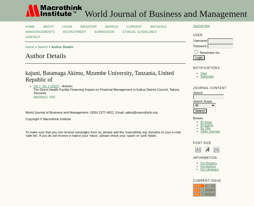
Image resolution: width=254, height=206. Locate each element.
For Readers (208, 163)
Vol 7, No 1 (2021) (46, 86)
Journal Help (201, 25)
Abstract (41, 96)
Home (30, 26)
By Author (206, 125)
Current (134, 26)
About (48, 26)
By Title (205, 128)
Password (199, 46)
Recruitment (74, 31)
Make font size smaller (198, 149)
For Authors (208, 166)
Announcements (40, 31)
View (203, 73)
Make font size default (207, 149)
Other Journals (210, 131)
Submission (104, 31)
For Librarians (209, 169)
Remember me (210, 52)
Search (111, 26)
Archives (158, 26)
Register (88, 26)
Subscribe (207, 76)
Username (200, 40)
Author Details (62, 47)
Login (67, 26)
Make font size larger (216, 149)
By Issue (206, 122)
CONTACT (33, 37)
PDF (52, 96)
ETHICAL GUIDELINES (140, 31)
